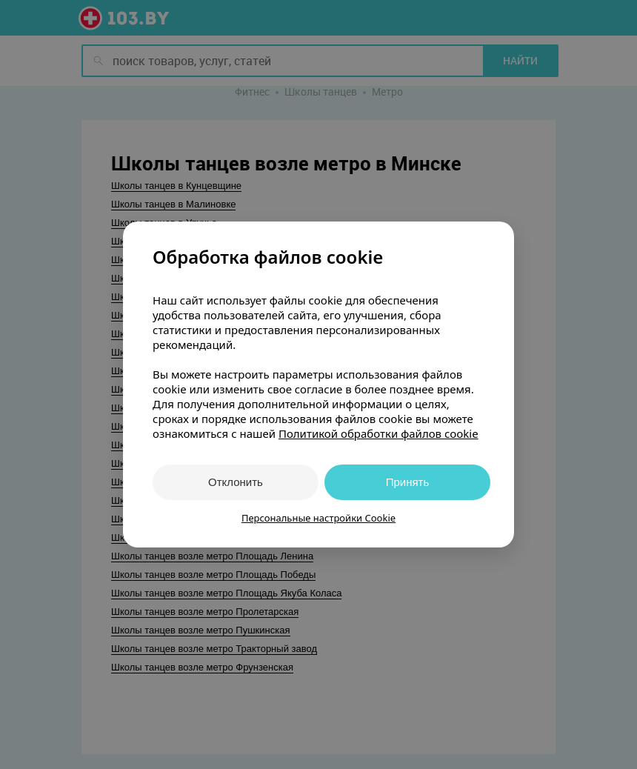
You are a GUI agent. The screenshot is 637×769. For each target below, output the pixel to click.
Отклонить (235, 482)
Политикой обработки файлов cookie (378, 433)
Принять (408, 482)
